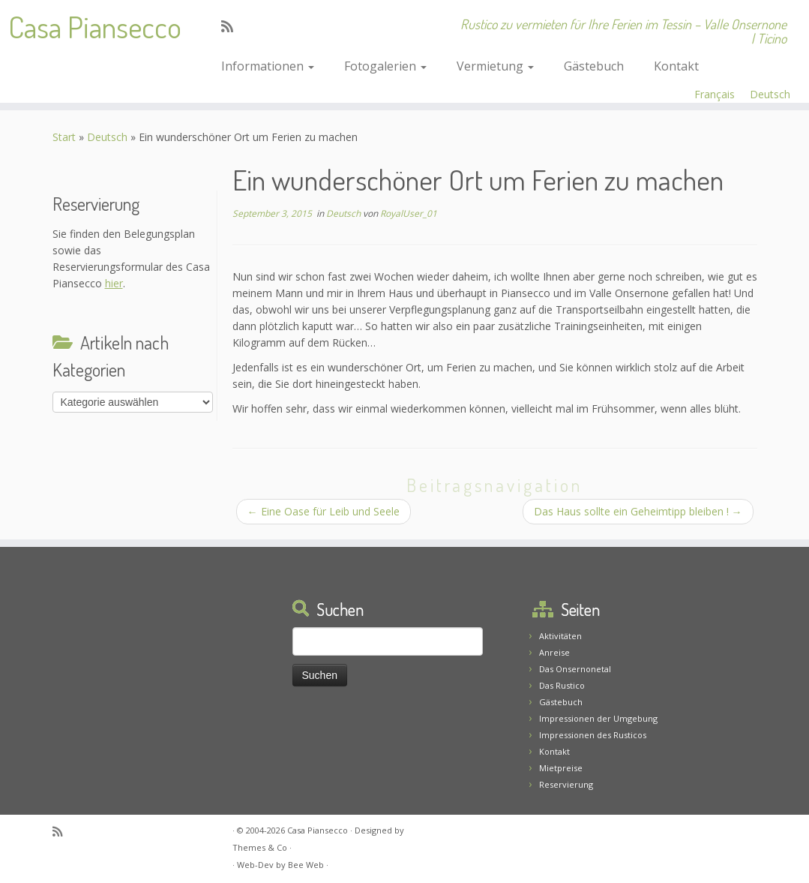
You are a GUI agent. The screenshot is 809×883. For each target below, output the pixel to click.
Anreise (554, 652)
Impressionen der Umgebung (598, 718)
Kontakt (676, 66)
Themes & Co (259, 847)
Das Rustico (562, 685)
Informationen (267, 66)
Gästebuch (594, 66)
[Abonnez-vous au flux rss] (232, 26)
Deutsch (770, 94)
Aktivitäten (560, 635)
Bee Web (306, 864)
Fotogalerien (385, 66)
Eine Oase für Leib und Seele (323, 511)
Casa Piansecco (94, 26)
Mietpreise (561, 767)
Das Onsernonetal (575, 668)
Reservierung (566, 784)
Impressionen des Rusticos (592, 734)
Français (714, 94)
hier (114, 283)
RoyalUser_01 (408, 213)
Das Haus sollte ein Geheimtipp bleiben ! (638, 511)
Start (64, 137)
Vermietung (495, 66)
